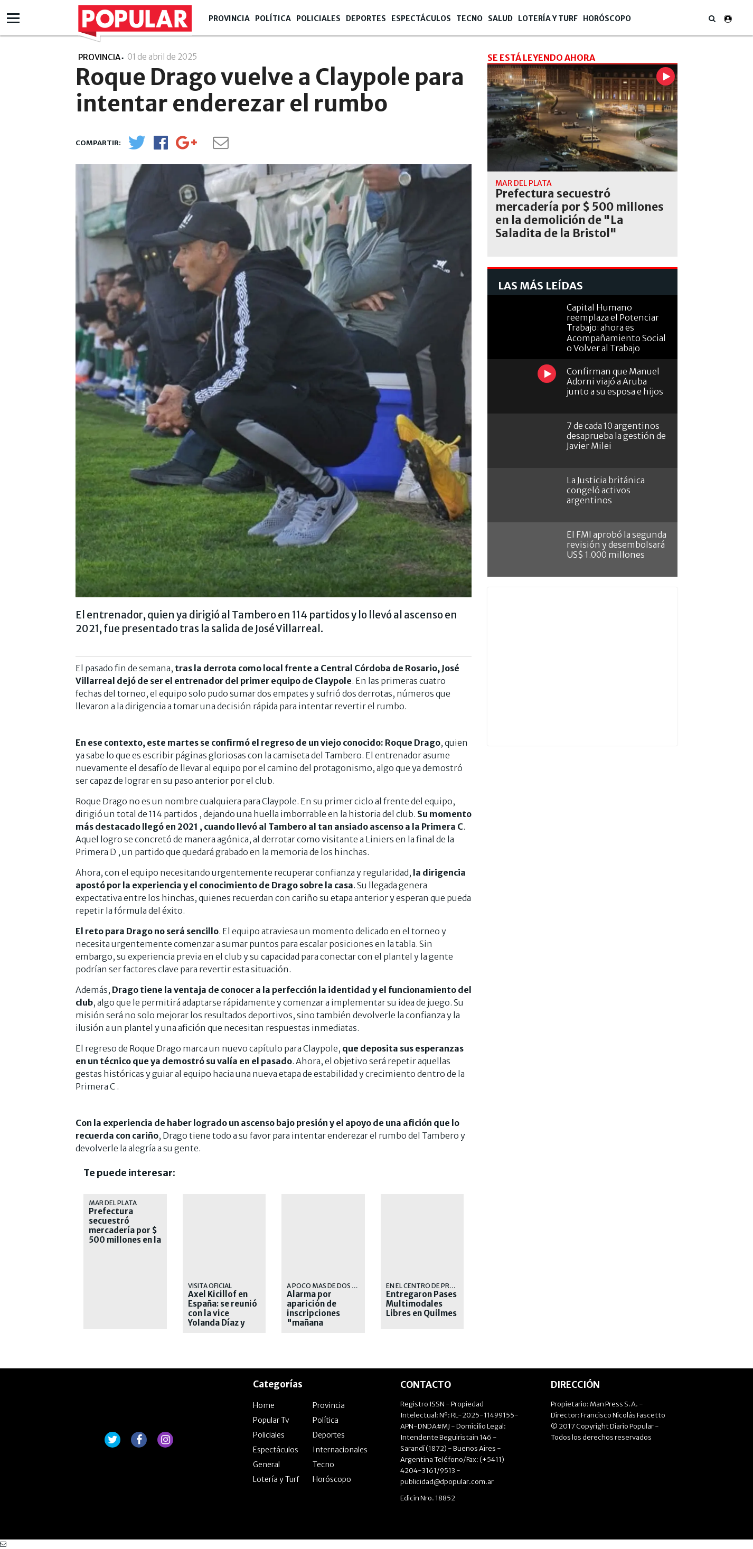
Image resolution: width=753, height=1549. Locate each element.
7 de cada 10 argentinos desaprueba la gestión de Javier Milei (616, 435)
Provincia (229, 18)
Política (273, 18)
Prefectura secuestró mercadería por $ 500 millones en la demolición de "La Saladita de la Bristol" (125, 1240)
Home (264, 1405)
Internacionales (340, 1449)
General (266, 1464)
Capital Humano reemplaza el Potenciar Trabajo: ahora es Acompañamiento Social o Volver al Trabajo (616, 327)
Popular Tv (271, 1420)
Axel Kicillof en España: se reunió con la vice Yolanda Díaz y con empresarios (222, 1313)
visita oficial (210, 1286)
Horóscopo (607, 18)
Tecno (469, 18)
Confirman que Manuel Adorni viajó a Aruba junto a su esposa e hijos (615, 381)
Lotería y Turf (548, 18)
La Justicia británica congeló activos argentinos (606, 490)
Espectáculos (421, 18)
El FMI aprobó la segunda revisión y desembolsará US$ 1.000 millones (616, 544)
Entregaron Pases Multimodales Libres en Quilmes (421, 1304)
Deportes (366, 18)
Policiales (318, 18)
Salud (500, 18)
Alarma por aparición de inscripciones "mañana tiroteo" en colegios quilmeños (313, 1323)
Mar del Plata (113, 1203)
